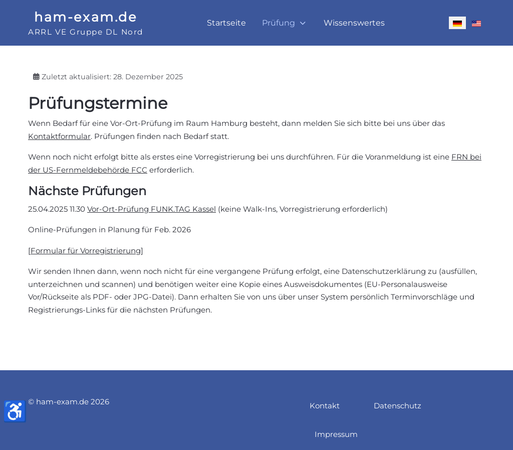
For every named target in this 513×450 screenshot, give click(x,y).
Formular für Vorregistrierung (86, 250)
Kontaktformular (59, 136)
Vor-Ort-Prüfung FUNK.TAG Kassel (151, 209)
